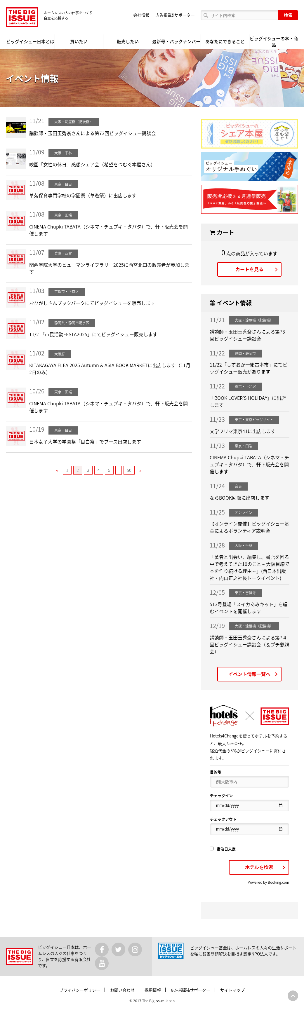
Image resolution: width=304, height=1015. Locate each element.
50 (129, 470)
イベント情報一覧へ (249, 673)
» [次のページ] (140, 470)
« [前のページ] (57, 470)
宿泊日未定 (223, 849)
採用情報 (153, 990)
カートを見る (249, 269)
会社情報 (141, 15)
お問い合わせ (122, 990)
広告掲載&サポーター (175, 15)
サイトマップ (232, 990)
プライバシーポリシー (79, 990)
